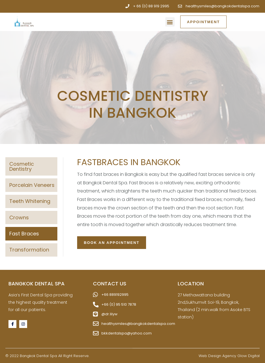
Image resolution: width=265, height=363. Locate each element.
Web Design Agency (217, 355)
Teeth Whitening (29, 201)
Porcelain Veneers (32, 185)
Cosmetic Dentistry (21, 166)
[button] (170, 22)
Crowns (19, 217)
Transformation (29, 249)
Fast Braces (24, 233)
